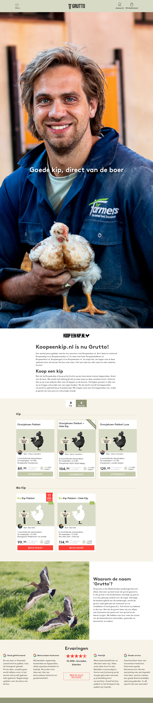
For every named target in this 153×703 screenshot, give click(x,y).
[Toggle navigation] (17, 4)
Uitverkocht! (35, 474)
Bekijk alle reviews (76, 676)
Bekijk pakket (35, 547)
